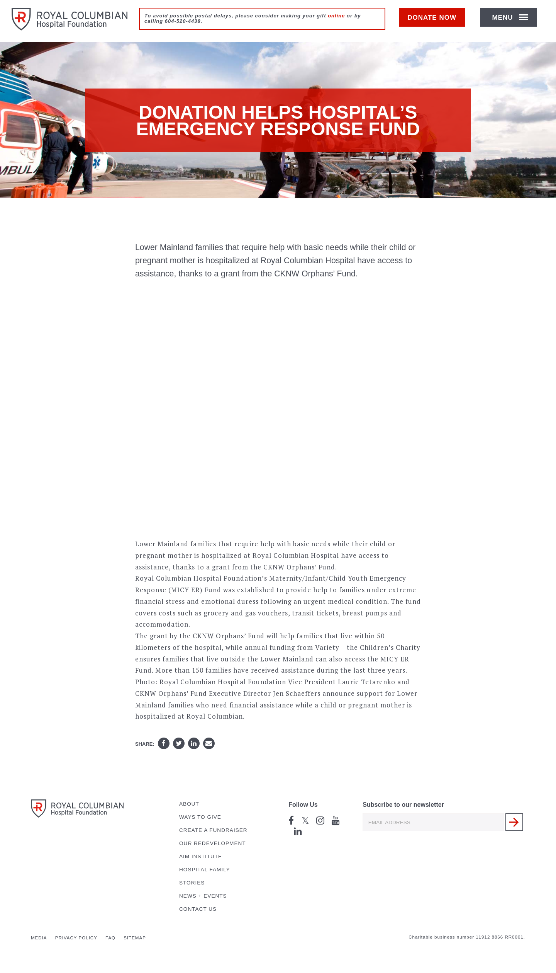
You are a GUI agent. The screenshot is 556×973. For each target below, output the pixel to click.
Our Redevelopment (212, 843)
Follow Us (303, 804)
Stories (192, 883)
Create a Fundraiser (213, 830)
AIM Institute (200, 856)
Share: (144, 744)
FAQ (110, 938)
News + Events (203, 896)
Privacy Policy (76, 938)
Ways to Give (200, 817)
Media (39, 938)
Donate (435, 22)
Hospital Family (204, 869)
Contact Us (198, 909)
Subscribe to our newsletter (403, 804)
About (189, 804)
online (336, 16)
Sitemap (135, 938)
